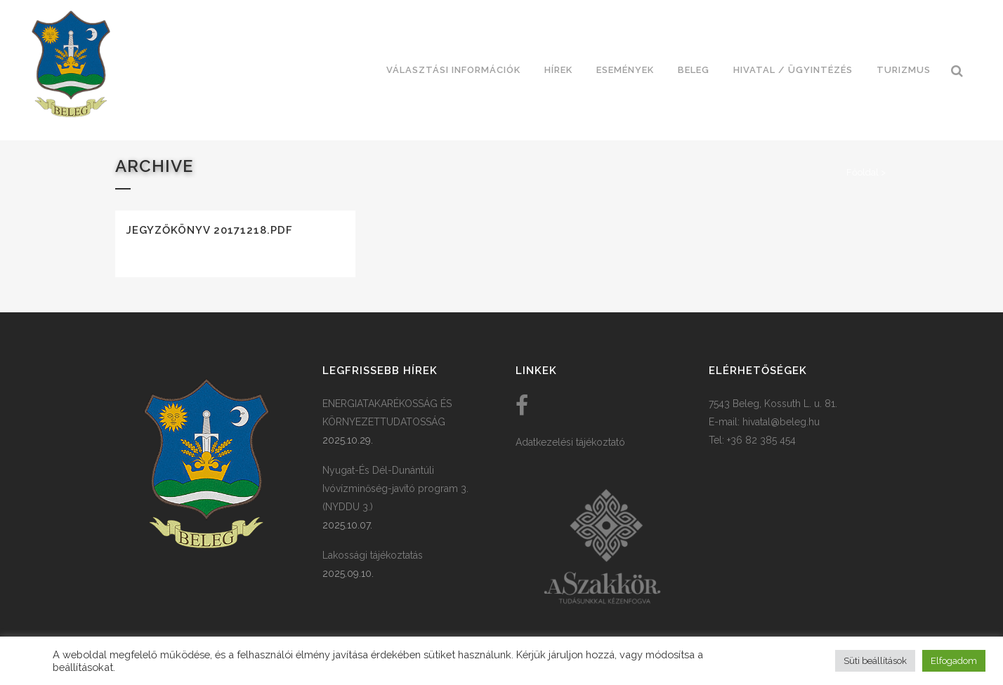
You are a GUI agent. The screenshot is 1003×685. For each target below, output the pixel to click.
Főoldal (862, 172)
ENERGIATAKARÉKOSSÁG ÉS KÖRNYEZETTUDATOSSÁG (387, 412)
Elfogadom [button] (954, 661)
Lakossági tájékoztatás (372, 555)
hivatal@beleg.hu (781, 421)
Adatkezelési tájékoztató (570, 442)
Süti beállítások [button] (875, 661)
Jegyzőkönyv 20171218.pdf (209, 230)
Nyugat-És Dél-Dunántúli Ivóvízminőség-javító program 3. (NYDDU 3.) (395, 488)
